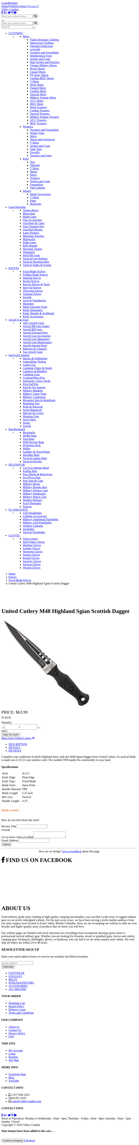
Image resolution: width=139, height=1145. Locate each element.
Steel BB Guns (31, 255)
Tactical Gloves (32, 564)
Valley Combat (10, 9)
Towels (27, 426)
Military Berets (31, 483)
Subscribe (8, 967)
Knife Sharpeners (33, 310)
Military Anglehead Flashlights (40, 519)
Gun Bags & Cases (33, 223)
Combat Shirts (38, 91)
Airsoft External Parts (35, 332)
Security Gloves (32, 561)
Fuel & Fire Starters (34, 387)
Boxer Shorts (37, 68)
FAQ (11, 1037)
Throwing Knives (33, 290)
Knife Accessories (33, 316)
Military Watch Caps (35, 496)
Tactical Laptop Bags (35, 458)
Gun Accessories (32, 219)
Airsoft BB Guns (32, 329)
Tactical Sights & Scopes (37, 265)
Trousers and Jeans (41, 155)
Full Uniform (37, 187)
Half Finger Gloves (34, 541)
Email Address (9, 841)
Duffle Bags (30, 435)
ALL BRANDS (17, 990)
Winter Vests (37, 133)
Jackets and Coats (40, 58)
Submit (6, 845)
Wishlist (13, 6)
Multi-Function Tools (35, 306)
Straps (26, 422)
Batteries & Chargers (35, 348)
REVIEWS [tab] (15, 750)
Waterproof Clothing (41, 42)
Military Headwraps (34, 493)
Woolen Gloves (31, 567)
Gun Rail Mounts (33, 229)
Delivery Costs (17, 1010)
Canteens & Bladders (35, 371)
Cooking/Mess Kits (34, 377)
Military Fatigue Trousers (44, 116)
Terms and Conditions (21, 1013)
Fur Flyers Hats (32, 477)
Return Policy (16, 1007)
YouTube (14, 1081)
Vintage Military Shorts (43, 65)
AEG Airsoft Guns (33, 322)
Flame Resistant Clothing (44, 39)
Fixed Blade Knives (34, 271)
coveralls (35, 49)
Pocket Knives (31, 281)
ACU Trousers (38, 120)
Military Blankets (33, 390)
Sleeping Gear (31, 416)
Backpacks (29, 432)
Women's (28, 126)
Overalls (35, 152)
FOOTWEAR (16, 974)
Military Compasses (34, 397)
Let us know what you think (17, 838)
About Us (14, 1027)
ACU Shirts (36, 100)
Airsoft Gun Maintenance (37, 342)
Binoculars (29, 213)
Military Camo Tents (35, 393)
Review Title (8, 826)
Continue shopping (13, 1141)
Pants (33, 200)
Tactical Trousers (40, 113)
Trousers (35, 178)
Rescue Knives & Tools (36, 284)
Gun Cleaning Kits (33, 226)
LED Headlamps (32, 512)
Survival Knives (32, 287)
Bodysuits (35, 203)
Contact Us (24, 6)
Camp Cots (29, 364)
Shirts (33, 174)
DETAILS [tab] (14, 747)
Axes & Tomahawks (34, 300)
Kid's (26, 158)
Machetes (28, 303)
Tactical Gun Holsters (35, 258)
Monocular (29, 239)
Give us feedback (71, 852)
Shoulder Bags (31, 454)
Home (4, 6)
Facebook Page (17, 1075)
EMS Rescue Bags (33, 442)
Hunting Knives (32, 277)
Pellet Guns (29, 242)
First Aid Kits (30, 384)
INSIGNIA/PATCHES (21, 983)
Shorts (33, 171)
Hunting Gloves (32, 545)
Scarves (27, 506)
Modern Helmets (32, 500)
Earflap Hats (30, 471)
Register (13, 2)
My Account (16, 1051)
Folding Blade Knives (35, 274)
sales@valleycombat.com (26, 1102)
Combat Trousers (40, 110)
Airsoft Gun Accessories (37, 335)
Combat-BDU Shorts (42, 78)
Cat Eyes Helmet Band (36, 467)
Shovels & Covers (33, 413)
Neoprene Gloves (33, 551)
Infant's (27, 190)
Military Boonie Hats (35, 487)
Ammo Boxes (30, 210)
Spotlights (28, 529)
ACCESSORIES (18, 986)
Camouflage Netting (34, 361)
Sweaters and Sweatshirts (44, 52)
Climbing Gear (31, 374)
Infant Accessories (40, 194)
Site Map (14, 1061)
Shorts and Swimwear (42, 139)
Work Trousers (38, 107)
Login (4, 2)
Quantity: (6, 722)
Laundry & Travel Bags (36, 451)
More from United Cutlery (18, 738)
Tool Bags (28, 438)
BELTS (13, 980)
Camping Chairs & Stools (37, 368)
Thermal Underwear (41, 46)
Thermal (35, 165)
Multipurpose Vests (41, 55)
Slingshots (29, 252)
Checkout (29, 1141)
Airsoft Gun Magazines (36, 339)
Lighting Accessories (35, 516)
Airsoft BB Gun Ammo (36, 326)
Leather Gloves (31, 548)
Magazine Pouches (33, 236)
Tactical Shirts (38, 94)
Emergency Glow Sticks (36, 380)
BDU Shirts (36, 104)
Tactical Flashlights (34, 532)
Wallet (26, 448)
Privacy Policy (17, 1034)
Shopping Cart (17, 1004)
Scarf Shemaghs (32, 503)
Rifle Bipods (30, 245)
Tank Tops (36, 149)
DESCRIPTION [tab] (18, 744)
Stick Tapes (29, 419)
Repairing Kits (31, 403)
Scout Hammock (32, 409)
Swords (27, 297)
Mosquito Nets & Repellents (39, 400)
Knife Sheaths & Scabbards (38, 313)
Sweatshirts (36, 184)
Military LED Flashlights (37, 522)
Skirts (33, 136)
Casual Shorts (38, 71)
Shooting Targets (32, 248)
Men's (26, 36)
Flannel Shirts (38, 87)
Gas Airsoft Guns (33, 351)
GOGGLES (15, 977)
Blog (11, 1078)
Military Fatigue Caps (35, 490)
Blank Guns (29, 216)
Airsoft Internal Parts (35, 345)
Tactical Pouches (32, 461)
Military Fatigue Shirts (43, 97)
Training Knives (32, 294)
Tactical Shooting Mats (36, 261)
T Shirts (34, 81)
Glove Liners (30, 538)
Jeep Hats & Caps (33, 480)
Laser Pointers (31, 232)
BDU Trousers (38, 123)
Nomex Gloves (31, 554)
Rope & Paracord (33, 406)
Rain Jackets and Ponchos (45, 62)
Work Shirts (37, 84)
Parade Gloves (31, 558)
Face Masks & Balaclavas (37, 474)
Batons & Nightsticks (35, 358)
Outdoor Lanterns (33, 525)
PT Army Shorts (39, 75)
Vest (32, 161)
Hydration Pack (32, 445)
